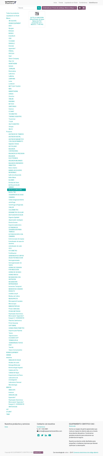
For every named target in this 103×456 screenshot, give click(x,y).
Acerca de (72, 426)
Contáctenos (41, 427)
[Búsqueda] (39, 8)
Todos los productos (12, 13)
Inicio (6, 427)
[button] (59, 8)
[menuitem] (55, 3)
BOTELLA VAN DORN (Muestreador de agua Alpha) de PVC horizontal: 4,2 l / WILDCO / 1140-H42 (37, 21)
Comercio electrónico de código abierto (86, 452)
